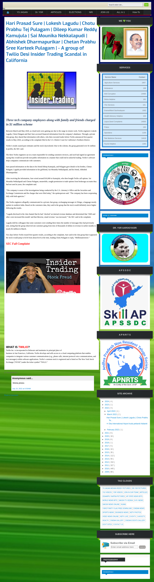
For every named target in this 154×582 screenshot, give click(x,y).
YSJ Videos (107, 492)
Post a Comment (11, 395)
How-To (136, 12)
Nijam (123, 504)
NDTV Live (124, 516)
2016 (107, 449)
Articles (143, 492)
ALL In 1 (121, 12)
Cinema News (138, 508)
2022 (107, 408)
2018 (107, 443)
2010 (107, 469)
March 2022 (112, 414)
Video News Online (111, 516)
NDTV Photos (135, 512)
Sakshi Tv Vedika (126, 500)
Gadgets (141, 516)
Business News (122, 512)
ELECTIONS (75, 12)
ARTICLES (56, 12)
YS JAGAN (22, 12)
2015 (107, 452)
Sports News (108, 512)
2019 (107, 439)
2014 (107, 456)
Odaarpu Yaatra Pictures (114, 496)
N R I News (139, 500)
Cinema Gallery (117, 520)
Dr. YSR (39, 12)
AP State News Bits (134, 496)
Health (106, 520)
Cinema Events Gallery (135, 520)
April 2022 (111, 411)
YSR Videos (118, 492)
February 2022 (113, 430)
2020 (107, 436)
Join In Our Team (131, 492)
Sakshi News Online (111, 504)
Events (133, 516)
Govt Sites (107, 524)
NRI (91, 12)
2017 (107, 446)
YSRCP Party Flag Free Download (117, 508)
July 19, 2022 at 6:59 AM (21, 389)
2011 (107, 465)
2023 (107, 405)
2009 (107, 472)
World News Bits (110, 500)
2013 (107, 459)
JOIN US (105, 12)
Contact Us (118, 524)
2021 (107, 433)
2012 (107, 462)
